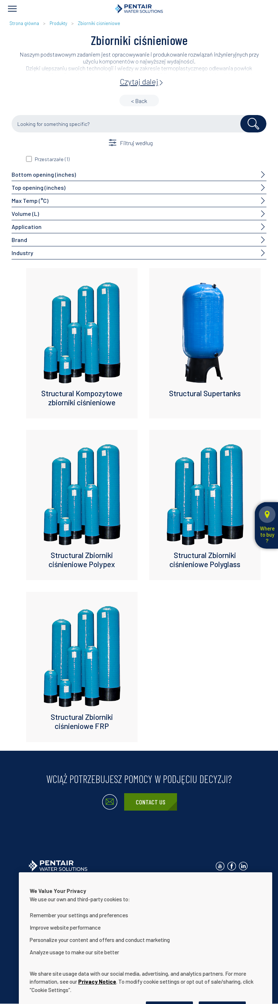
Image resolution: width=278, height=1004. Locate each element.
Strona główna (24, 23)
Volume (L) (25, 213)
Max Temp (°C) (30, 200)
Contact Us (150, 802)
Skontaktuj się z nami (51, 884)
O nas (36, 896)
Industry (22, 252)
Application (27, 226)
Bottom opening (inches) (44, 174)
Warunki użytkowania (165, 884)
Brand (19, 239)
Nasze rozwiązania (75, 896)
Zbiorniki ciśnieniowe (99, 23)
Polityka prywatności (108, 884)
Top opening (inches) (39, 187)
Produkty (58, 23)
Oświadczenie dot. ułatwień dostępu (145, 896)
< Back (139, 100)
